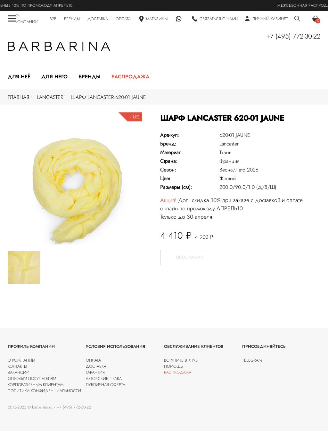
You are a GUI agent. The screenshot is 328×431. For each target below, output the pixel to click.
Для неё (19, 76)
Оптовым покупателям (32, 378)
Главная (18, 97)
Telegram (252, 360)
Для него (54, 76)
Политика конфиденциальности (44, 391)
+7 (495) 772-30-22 (293, 36)
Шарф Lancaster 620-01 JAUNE (108, 97)
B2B (53, 19)
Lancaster (50, 97)
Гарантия (95, 372)
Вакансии (18, 372)
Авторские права (104, 378)
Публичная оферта (105, 385)
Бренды (89, 76)
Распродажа (130, 76)
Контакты (17, 366)
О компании (21, 360)
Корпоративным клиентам (35, 385)
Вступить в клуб (181, 360)
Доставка (96, 366)
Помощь (173, 366)
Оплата (93, 360)
